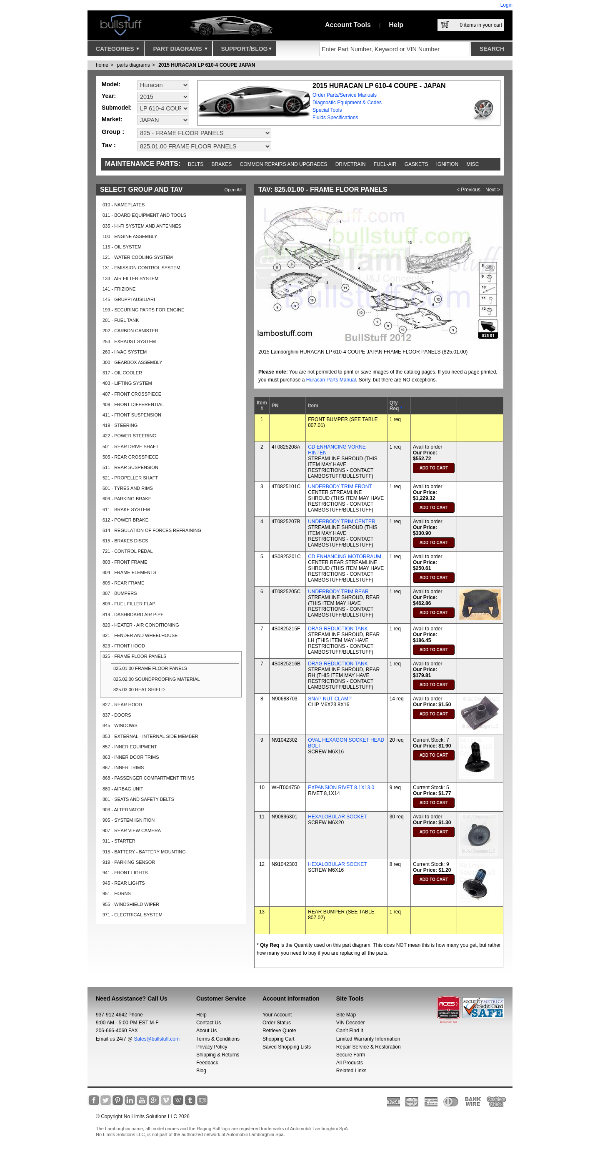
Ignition (447, 164)
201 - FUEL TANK (120, 320)
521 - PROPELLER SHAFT (130, 477)
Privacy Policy (212, 1047)
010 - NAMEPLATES (123, 204)
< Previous (468, 190)
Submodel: (117, 107)
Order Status (276, 1023)
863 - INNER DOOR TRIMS (130, 757)
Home (102, 65)
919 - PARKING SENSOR (128, 862)
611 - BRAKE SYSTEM (126, 509)
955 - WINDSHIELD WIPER (130, 904)
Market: (112, 119)
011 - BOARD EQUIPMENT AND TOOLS (144, 215)
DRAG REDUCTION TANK (338, 629)
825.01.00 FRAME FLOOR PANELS (150, 668)
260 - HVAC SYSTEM (124, 351)
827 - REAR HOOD (122, 704)
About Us (206, 1031)
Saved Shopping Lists (286, 1047)
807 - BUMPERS (119, 593)
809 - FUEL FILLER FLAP (128, 603)
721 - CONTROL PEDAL (127, 551)
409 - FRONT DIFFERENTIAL (133, 404)
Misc (472, 164)
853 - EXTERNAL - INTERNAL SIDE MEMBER (150, 736)
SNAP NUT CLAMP (330, 699)
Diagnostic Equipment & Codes (347, 102)
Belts (195, 164)
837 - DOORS (116, 714)
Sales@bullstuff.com (157, 1039)
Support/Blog (246, 50)
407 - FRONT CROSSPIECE (131, 393)
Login (506, 5)
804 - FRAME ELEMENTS (129, 572)
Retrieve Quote (279, 1031)
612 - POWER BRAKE (125, 519)
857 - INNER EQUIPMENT (129, 746)
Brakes (222, 164)
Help (396, 24)
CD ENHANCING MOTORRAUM (344, 556)
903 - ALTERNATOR (123, 809)
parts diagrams (133, 65)
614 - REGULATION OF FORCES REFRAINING (151, 530)
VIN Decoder (350, 1023)
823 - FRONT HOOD (123, 645)
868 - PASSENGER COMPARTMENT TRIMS (148, 777)
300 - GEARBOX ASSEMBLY (132, 362)
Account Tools (348, 24)
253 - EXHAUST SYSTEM (129, 341)
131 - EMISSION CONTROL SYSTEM (141, 267)
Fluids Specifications (335, 117)
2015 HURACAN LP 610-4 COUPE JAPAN (206, 65)
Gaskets (416, 164)
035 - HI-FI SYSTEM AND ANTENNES (141, 225)
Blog (201, 1071)
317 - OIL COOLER (122, 372)
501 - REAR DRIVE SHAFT (130, 446)
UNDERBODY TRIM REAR (338, 592)
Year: (109, 96)
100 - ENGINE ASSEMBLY (129, 236)
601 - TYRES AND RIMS (127, 488)
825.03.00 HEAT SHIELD (139, 689)
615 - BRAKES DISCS (125, 540)
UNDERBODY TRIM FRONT (340, 486)
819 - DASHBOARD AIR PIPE (133, 614)
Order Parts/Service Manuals (344, 95)
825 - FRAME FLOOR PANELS (134, 656)
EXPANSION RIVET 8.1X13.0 (341, 787)
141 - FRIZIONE (118, 288)
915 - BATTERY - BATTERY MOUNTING (144, 851)
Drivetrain (350, 164)
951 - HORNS (116, 893)
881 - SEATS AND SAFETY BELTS (138, 799)
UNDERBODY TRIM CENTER (341, 521)
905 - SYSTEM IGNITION (128, 820)
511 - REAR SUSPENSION (130, 467)
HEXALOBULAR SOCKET (337, 817)
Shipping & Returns (217, 1055)
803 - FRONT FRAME (124, 561)
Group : (113, 131)
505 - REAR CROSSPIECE (130, 456)
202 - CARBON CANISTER (130, 330)
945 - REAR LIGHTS (123, 883)
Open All (233, 189)
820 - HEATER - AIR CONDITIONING (140, 624)
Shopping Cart (278, 1039)
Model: (111, 84)
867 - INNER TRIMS (123, 767)
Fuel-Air (385, 164)
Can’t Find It (349, 1031)
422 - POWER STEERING (129, 435)
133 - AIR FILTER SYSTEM (130, 278)
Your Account (277, 1015)
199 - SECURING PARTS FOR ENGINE (143, 309)
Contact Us (208, 1023)
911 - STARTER (118, 840)
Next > (492, 190)
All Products (349, 1063)
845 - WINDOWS (120, 725)
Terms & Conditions (218, 1039)
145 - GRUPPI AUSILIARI (128, 299)
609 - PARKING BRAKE (126, 498)
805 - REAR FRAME (123, 582)
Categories (117, 50)
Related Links (351, 1071)
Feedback (207, 1063)
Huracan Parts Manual (331, 380)
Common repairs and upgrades (284, 164)
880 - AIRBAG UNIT (122, 788)
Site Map (346, 1015)
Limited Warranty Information (368, 1039)
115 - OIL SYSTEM (122, 246)
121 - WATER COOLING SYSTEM (137, 257)
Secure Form (350, 1055)
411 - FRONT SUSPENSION (131, 414)
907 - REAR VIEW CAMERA (131, 830)
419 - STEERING (120, 425)
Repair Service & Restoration (368, 1047)
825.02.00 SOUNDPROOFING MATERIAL (156, 679)
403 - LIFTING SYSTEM (127, 383)
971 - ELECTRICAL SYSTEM (132, 914)
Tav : (109, 144)
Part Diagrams (180, 50)
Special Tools (327, 110)
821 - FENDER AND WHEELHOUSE (140, 635)
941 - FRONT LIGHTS (125, 872)
